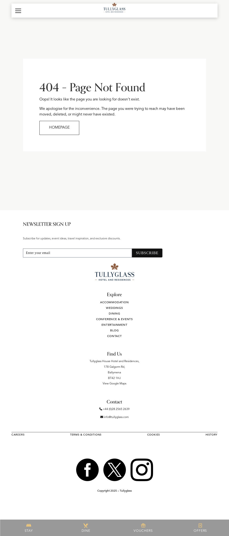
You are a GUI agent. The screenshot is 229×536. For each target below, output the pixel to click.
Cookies (153, 434)
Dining (114, 313)
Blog (114, 330)
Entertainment (114, 325)
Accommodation (114, 302)
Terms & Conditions (85, 434)
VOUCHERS (143, 527)
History (212, 434)
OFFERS (200, 527)
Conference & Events (114, 319)
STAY (29, 527)
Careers (18, 434)
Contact (114, 336)
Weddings (114, 308)
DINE (86, 527)
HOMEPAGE (59, 128)
